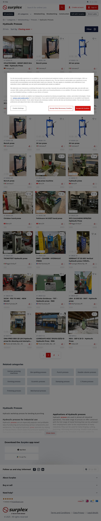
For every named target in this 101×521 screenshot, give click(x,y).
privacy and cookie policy (21, 98)
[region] (50, 94)
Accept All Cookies (82, 108)
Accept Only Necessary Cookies (61, 108)
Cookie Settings (18, 108)
